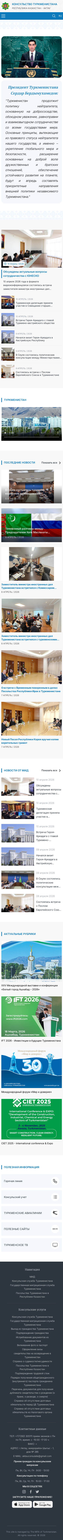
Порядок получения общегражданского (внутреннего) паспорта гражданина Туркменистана (32, 1381)
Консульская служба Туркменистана (32, 1280)
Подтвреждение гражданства (32, 1332)
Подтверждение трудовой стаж (32, 1373)
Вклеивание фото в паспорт (32, 1345)
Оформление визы (32, 1349)
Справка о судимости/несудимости (32, 1361)
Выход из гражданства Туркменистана (32, 1328)
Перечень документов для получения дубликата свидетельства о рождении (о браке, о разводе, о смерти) (32, 1393)
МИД (32, 1276)
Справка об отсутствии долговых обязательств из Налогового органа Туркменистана (32, 1412)
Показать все (51, 463)
